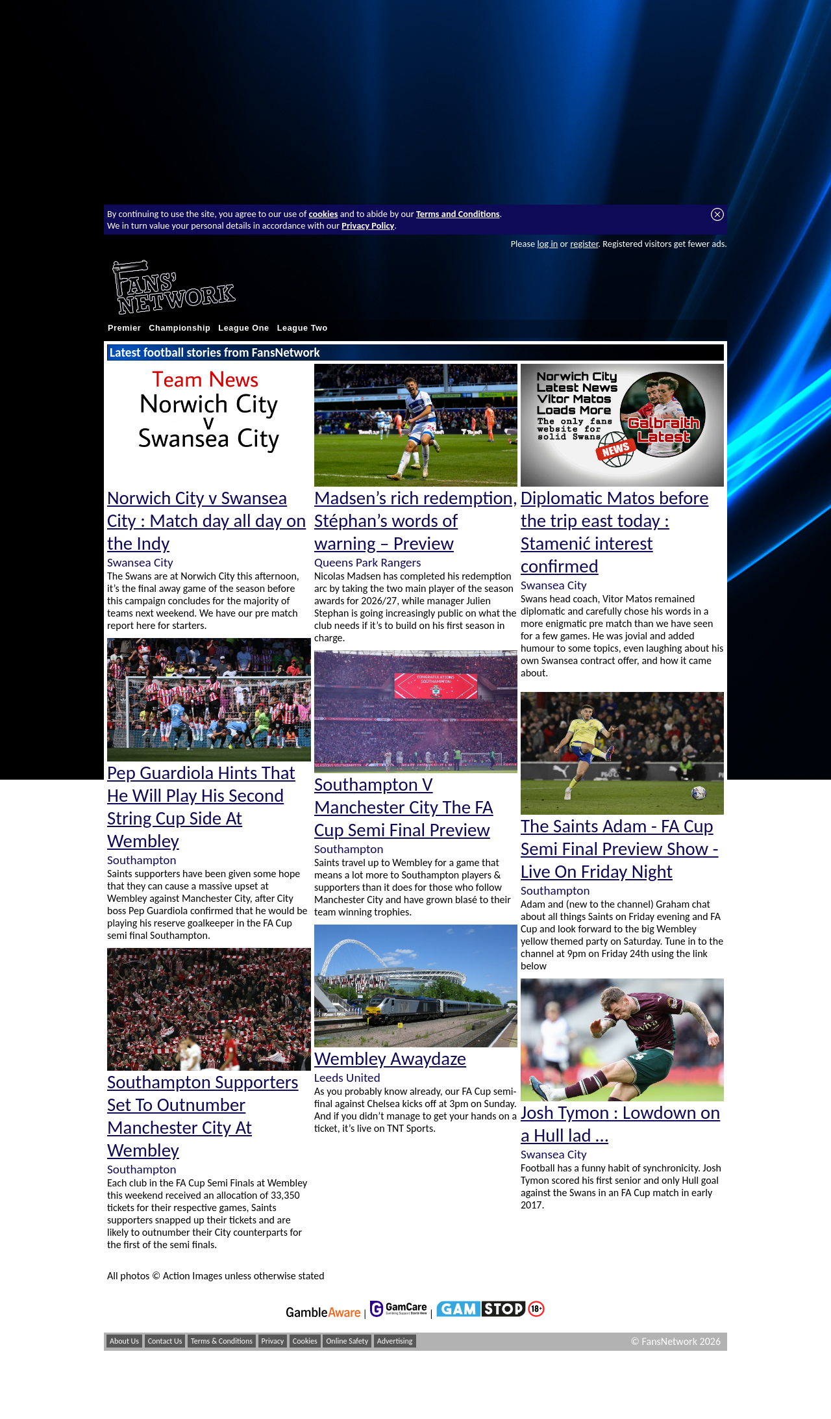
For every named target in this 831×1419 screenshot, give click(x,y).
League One (243, 328)
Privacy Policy (367, 225)
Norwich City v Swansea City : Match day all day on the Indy (206, 521)
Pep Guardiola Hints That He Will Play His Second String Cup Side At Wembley (201, 806)
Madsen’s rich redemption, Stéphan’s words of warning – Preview (415, 521)
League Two (302, 328)
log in (547, 243)
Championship (179, 328)
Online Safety (347, 1341)
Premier (124, 328)
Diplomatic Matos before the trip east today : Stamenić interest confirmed (615, 532)
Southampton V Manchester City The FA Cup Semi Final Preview (403, 807)
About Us (124, 1341)
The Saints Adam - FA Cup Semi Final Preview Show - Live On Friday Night (620, 849)
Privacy (273, 1341)
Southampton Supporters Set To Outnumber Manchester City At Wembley (203, 1116)
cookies (323, 214)
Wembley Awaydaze (390, 1058)
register (584, 243)
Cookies (305, 1341)
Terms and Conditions (458, 214)
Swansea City (140, 562)
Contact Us (165, 1341)
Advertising (395, 1341)
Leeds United (347, 1077)
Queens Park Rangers (367, 562)
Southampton (141, 859)
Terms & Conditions (222, 1341)
